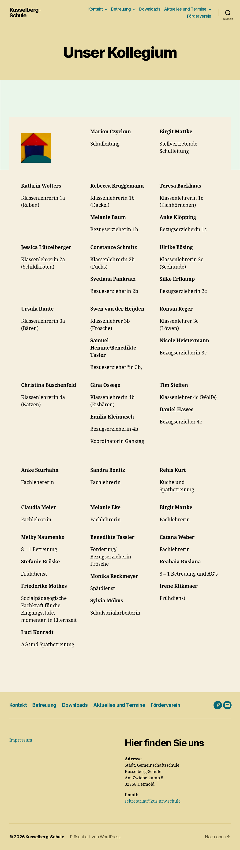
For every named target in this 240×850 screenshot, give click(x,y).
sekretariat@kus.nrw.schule (153, 801)
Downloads (150, 9)
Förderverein (199, 16)
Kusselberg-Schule (25, 12)
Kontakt (95, 9)
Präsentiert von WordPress (95, 836)
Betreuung (121, 9)
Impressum (20, 740)
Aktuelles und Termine (185, 9)
